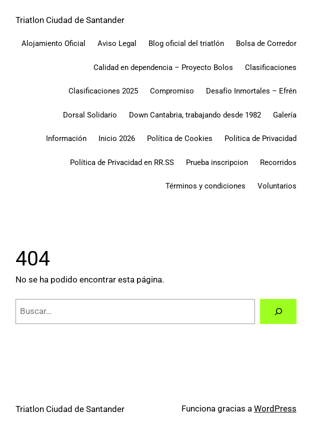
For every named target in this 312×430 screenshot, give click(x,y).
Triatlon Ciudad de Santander (70, 20)
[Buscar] (278, 311)
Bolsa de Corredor (266, 43)
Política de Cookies (179, 138)
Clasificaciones (270, 67)
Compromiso (172, 91)
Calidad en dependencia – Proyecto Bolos (163, 67)
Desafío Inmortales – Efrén (251, 91)
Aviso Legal (117, 43)
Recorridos (278, 162)
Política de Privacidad (260, 138)
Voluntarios (277, 186)
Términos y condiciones (206, 186)
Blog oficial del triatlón (186, 43)
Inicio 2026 (116, 138)
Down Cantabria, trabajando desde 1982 (195, 115)
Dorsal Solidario (90, 115)
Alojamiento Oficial (54, 43)
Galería (284, 115)
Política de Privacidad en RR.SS (122, 162)
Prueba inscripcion (217, 162)
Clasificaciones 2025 (103, 91)
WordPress (275, 409)
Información (66, 138)
